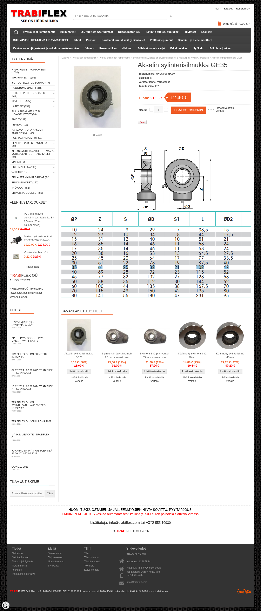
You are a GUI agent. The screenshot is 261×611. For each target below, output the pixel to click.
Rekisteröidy (243, 8)
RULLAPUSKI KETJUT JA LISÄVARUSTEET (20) (26, 113)
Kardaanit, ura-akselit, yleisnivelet (123, 40)
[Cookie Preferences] (5, 605)
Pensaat (91, 40)
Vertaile (220, 110)
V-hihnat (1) (19, 172)
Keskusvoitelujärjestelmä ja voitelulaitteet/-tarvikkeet (46, 48)
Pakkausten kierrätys (23, 573)
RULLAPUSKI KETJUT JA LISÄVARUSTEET (40, 40)
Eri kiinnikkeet (179, 48)
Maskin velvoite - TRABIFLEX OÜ (33, 437)
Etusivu (65, 57)
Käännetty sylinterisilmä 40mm (230, 355)
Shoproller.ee (244, 591)
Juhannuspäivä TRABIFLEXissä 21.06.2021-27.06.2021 (33, 453)
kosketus (17, 569)
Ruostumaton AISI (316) (27, 88)
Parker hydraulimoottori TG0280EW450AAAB (38, 238)
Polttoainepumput (161, 40)
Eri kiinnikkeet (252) (25, 182)
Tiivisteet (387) (21, 101)
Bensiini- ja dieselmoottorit (195, 40)
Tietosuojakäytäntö (22, 561)
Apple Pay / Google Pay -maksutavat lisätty (33, 341)
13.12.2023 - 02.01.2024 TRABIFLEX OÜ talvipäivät (33, 389)
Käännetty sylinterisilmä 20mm (192, 355)
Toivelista (89, 565)
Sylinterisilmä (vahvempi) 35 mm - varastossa (154, 355)
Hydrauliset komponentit (39, 31)
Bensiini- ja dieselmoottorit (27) (31, 144)
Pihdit (77, 40)
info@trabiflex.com (137, 582)
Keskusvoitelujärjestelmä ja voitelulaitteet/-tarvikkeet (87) (32, 154)
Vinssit (90, 48)
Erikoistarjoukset (220, 48)
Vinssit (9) (18, 162)
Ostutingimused (20, 557)
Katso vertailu (91, 569)
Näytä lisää (32, 266)
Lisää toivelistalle (225, 108)
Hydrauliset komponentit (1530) (30, 71)
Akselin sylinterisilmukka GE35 (227, 57)
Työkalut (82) (21, 187)
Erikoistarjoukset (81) (27, 192)
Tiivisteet (190, 31)
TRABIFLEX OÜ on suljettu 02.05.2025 (33, 357)
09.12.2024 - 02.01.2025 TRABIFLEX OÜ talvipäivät (33, 373)
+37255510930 (135, 574)
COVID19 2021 (33, 467)
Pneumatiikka (108, 48)
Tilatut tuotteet (92, 561)
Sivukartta (53, 565)
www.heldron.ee (18, 297)
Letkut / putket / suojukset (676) (31, 94)
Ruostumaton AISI (129, 31)
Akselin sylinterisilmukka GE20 (79, 355)
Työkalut (199, 48)
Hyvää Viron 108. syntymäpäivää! (33, 325)
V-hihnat (127, 48)
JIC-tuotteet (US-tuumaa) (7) (31, 82)
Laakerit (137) (21, 106)
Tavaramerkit (55, 553)
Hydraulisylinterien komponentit (114, 57)
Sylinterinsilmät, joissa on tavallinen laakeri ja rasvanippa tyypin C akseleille (171, 57)
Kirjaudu (228, 8)
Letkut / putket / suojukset (162, 31)
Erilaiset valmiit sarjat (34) (30, 177)
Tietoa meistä (19, 565)
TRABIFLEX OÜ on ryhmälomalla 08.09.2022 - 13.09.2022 (33, 406)
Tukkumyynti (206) (24, 77)
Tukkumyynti (68, 31)
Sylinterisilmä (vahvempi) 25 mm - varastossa (117, 355)
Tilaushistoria (91, 557)
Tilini (86, 553)
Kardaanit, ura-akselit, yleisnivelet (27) (28, 131)
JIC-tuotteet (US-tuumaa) (97, 31)
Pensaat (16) (20, 124)
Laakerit (206, 31)
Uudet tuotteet (55, 561)
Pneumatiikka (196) (24, 167)
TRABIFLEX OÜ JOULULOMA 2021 (33, 422)
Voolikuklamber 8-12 (36, 252)
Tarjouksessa (55, 557)
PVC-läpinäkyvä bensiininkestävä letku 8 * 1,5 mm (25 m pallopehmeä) (39, 219)
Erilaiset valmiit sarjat (151, 48)
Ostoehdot (17, 553)
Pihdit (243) (19, 119)
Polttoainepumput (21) (27, 137)
